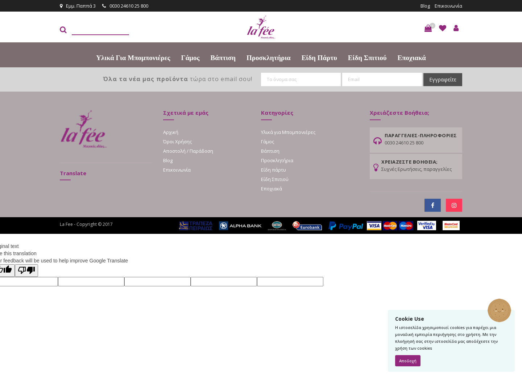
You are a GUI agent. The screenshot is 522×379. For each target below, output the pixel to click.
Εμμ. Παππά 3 (78, 6)
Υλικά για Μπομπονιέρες (133, 58)
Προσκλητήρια (268, 58)
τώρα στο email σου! (177, 79)
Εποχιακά (412, 58)
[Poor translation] (26, 270)
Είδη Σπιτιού (367, 58)
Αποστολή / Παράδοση (188, 151)
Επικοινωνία (448, 6)
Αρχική (170, 132)
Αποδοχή (408, 360)
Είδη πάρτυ (319, 58)
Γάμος (190, 58)
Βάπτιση (223, 58)
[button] (428, 28)
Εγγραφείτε (442, 79)
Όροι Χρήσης (177, 141)
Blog (425, 6)
